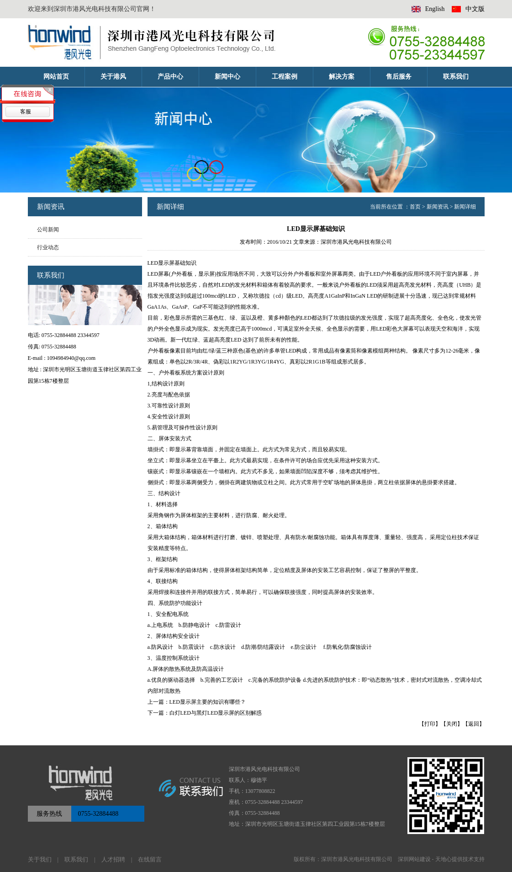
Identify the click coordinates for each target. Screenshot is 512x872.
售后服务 (399, 76)
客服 (25, 111)
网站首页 (56, 76)
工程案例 (284, 76)
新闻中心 (227, 76)
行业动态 (48, 247)
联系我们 (456, 76)
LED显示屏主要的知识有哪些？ (207, 702)
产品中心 (170, 76)
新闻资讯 (438, 206)
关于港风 (113, 76)
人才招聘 (113, 859)
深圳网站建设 (414, 859)
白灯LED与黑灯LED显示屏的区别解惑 (215, 713)
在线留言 (150, 859)
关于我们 (40, 859)
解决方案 (341, 76)
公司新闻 (48, 229)
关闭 (451, 724)
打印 (429, 724)
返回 (473, 724)
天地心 (443, 859)
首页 (415, 206)
